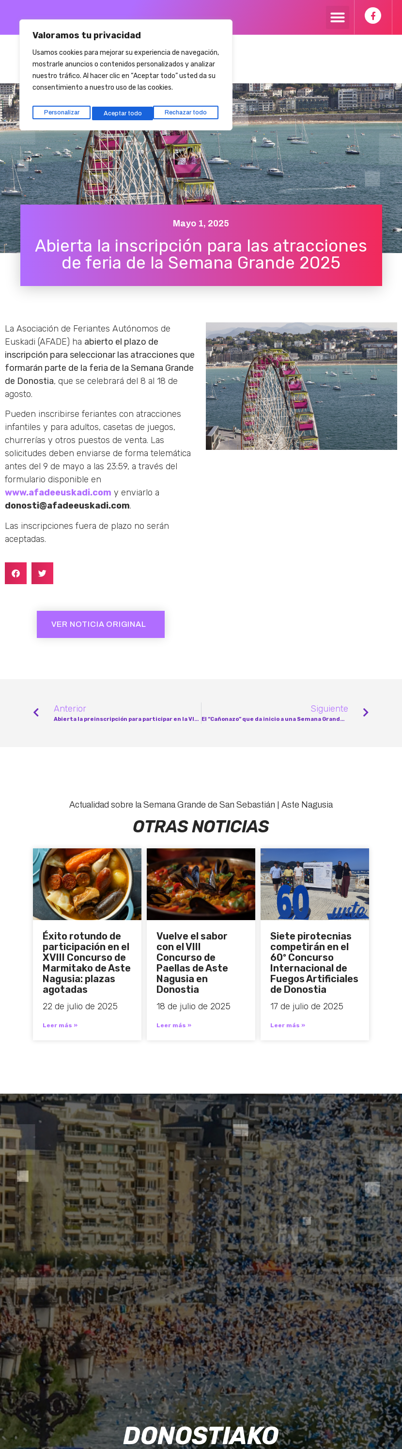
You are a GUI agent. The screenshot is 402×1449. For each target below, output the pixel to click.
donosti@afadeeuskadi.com (67, 505)
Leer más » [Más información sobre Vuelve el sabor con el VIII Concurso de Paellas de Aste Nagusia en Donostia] (173, 1025)
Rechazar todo (125, 107)
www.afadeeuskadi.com (58, 492)
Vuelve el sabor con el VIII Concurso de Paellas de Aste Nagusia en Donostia (192, 962)
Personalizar (60, 107)
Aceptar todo (190, 107)
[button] (337, 17)
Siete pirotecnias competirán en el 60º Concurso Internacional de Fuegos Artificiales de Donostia (314, 962)
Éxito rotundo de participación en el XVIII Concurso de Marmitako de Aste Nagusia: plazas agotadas (87, 962)
